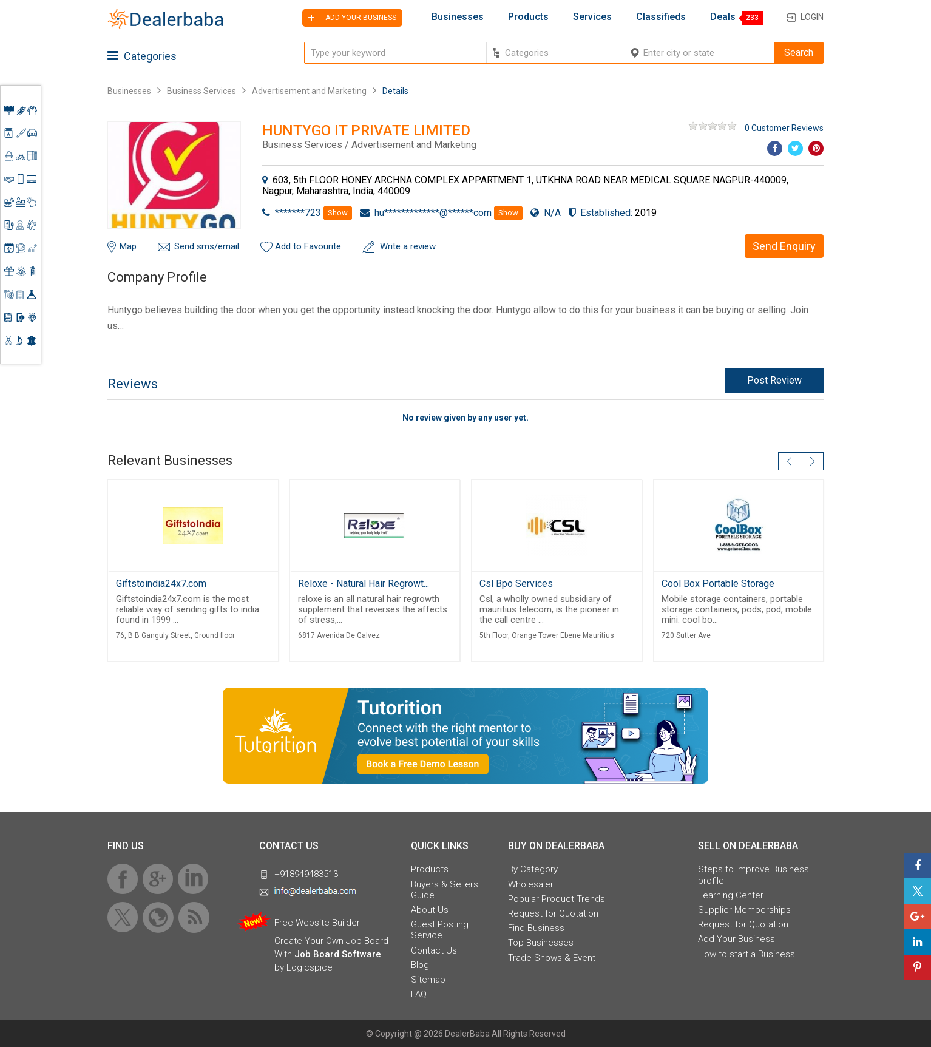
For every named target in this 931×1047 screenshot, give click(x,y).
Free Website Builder (317, 922)
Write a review (408, 246)
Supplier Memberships (744, 909)
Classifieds (661, 17)
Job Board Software (337, 954)
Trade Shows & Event (551, 957)
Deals (723, 17)
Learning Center (730, 895)
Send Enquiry (784, 246)
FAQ (419, 994)
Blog (420, 965)
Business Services (202, 91)
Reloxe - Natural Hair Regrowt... (363, 583)
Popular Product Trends (556, 898)
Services (592, 17)
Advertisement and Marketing (309, 91)
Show (338, 212)
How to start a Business (746, 954)
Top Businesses (541, 942)
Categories (142, 56)
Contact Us (434, 950)
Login (812, 17)
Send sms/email (206, 246)
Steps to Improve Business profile (753, 875)
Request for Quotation (553, 913)
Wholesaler (531, 884)
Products (528, 17)
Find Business (536, 928)
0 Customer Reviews (784, 128)
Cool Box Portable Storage (718, 583)
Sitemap (428, 979)
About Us (430, 909)
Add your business (349, 18)
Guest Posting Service (440, 930)
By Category (533, 869)
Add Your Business (736, 938)
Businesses (458, 17)
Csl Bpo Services (516, 583)
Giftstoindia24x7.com (161, 583)
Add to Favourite (308, 246)
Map (128, 246)
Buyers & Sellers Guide (444, 890)
